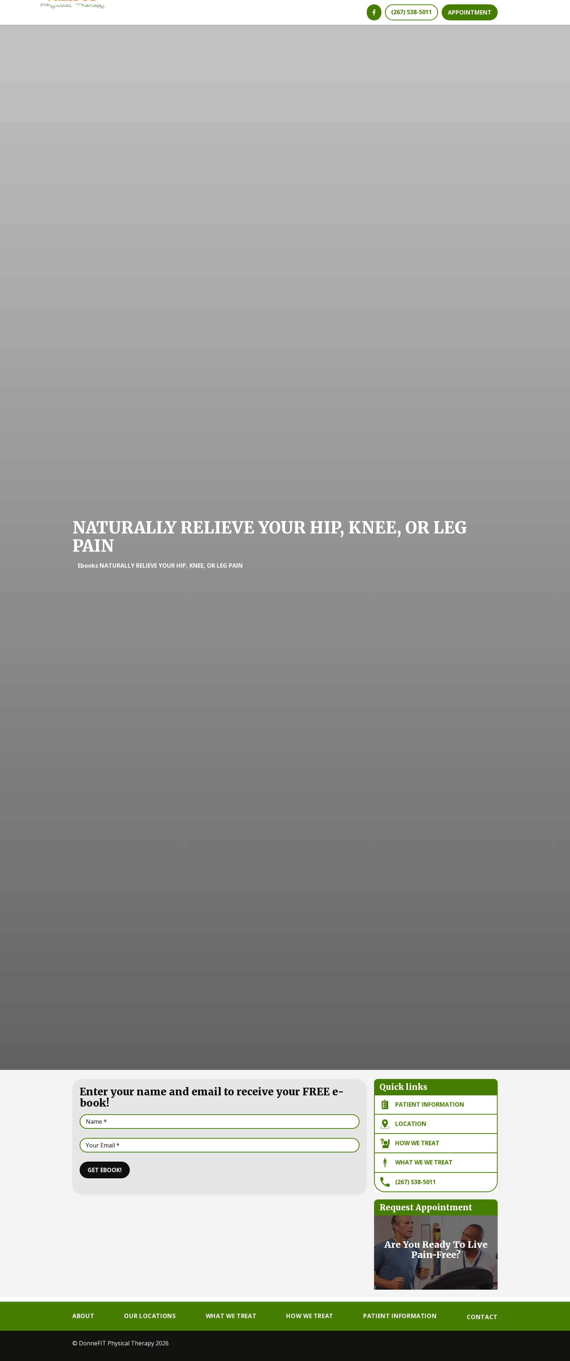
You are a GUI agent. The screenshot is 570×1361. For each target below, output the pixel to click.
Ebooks (88, 570)
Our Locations (150, 1316)
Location (403, 1129)
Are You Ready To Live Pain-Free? (435, 1254)
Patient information (422, 1109)
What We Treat (231, 1316)
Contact (482, 1317)
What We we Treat (416, 1167)
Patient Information (400, 1316)
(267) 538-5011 (408, 1186)
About (83, 1316)
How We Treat (409, 1148)
